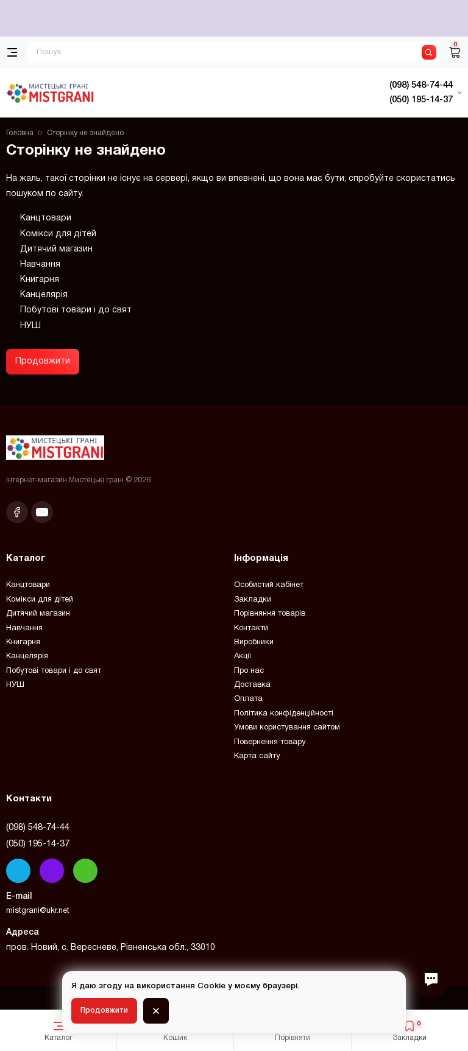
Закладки (252, 599)
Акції (242, 656)
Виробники (254, 642)
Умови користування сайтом (287, 727)
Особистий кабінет (268, 585)
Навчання (40, 265)
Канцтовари (45, 218)
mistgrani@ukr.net (37, 911)
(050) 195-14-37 (37, 844)
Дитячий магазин (56, 249)
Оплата (248, 699)
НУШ (30, 326)
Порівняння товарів (269, 613)
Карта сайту (257, 756)
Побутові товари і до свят (76, 310)
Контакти (251, 628)
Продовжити (42, 361)
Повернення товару (270, 742)
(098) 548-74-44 (37, 827)
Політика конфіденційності (283, 713)
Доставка (252, 685)
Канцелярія (44, 295)
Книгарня (39, 280)
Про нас (249, 671)
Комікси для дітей (58, 234)
